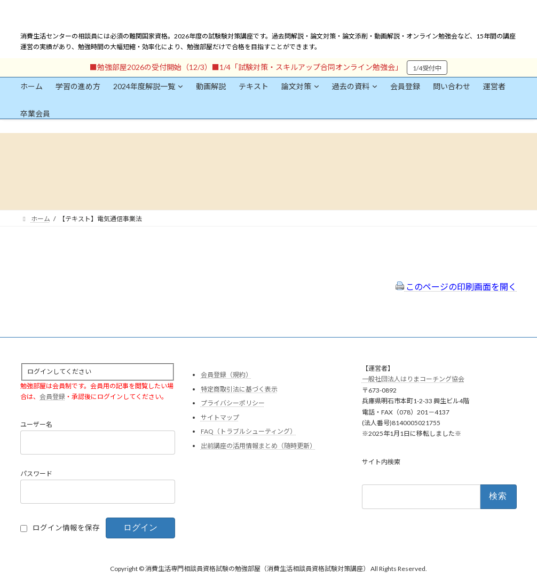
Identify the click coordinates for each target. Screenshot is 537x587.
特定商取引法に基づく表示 (239, 389)
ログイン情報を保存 (66, 527)
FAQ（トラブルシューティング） (248, 431)
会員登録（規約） (226, 375)
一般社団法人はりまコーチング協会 (413, 379)
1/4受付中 (427, 68)
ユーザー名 (36, 424)
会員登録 (52, 397)
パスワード (36, 473)
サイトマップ (220, 417)
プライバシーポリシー (233, 403)
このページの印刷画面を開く (456, 286)
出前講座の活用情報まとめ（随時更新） (258, 446)
